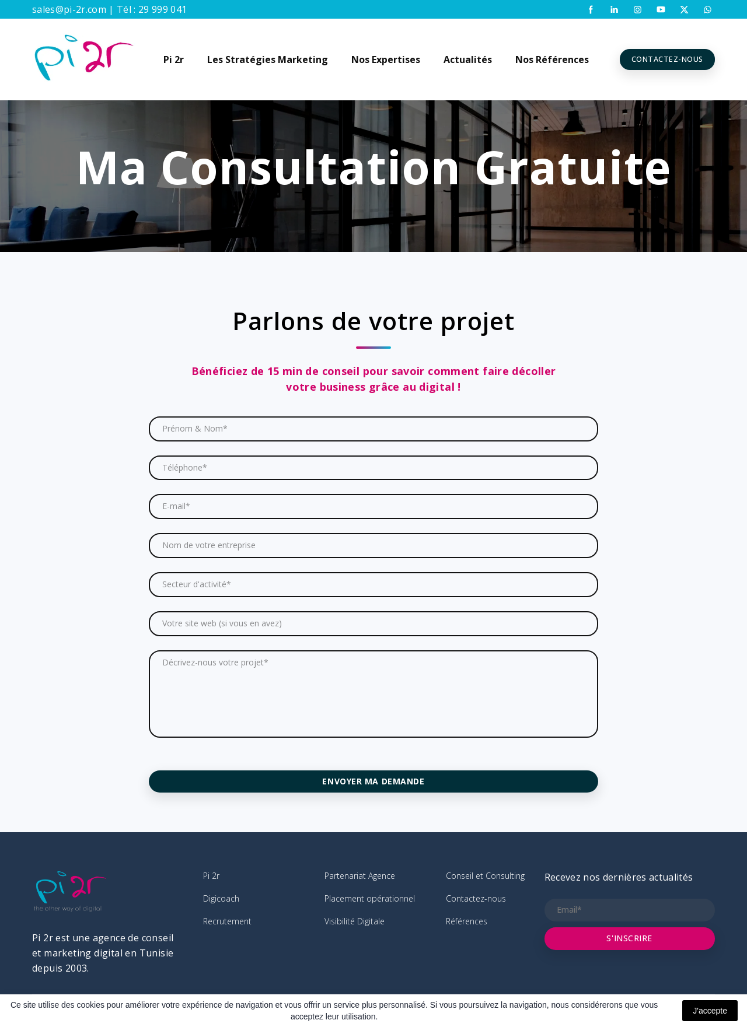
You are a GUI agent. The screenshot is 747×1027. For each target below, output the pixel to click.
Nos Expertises (385, 59)
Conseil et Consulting (485, 875)
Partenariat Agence (359, 875)
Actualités (468, 59)
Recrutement (227, 921)
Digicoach (221, 898)
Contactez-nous (476, 898)
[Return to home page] (83, 59)
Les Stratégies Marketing (267, 59)
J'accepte (710, 1010)
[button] (591, 9)
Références (466, 921)
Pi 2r (173, 59)
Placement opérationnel (369, 898)
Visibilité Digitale (354, 921)
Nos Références (552, 59)
